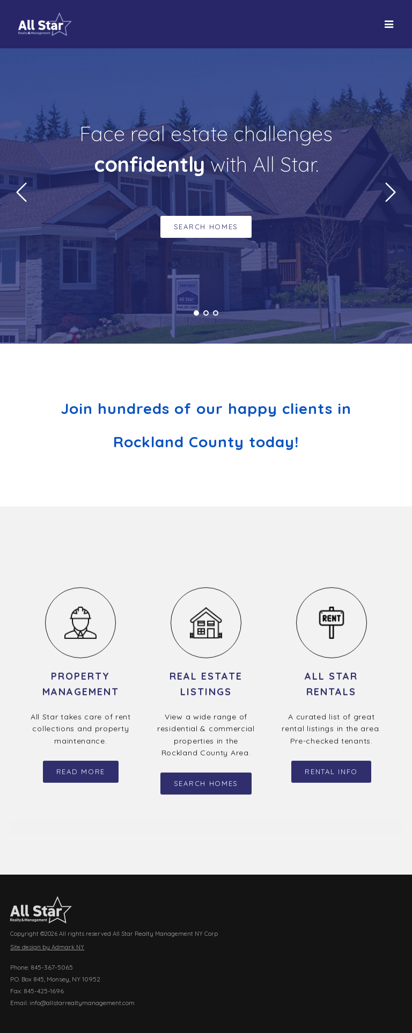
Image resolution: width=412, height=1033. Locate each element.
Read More (80, 778)
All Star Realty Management (45, 24)
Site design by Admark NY (47, 947)
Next (390, 192)
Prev (21, 192)
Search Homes (206, 226)
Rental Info (331, 778)
